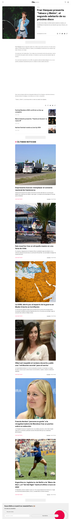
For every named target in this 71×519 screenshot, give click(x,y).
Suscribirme (45, 515)
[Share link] (67, 34)
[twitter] (62, 34)
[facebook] (60, 34)
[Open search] (65, 2)
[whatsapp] (58, 34)
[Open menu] (3, 2)
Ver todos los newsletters (10, 508)
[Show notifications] (68, 2)
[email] (64, 34)
